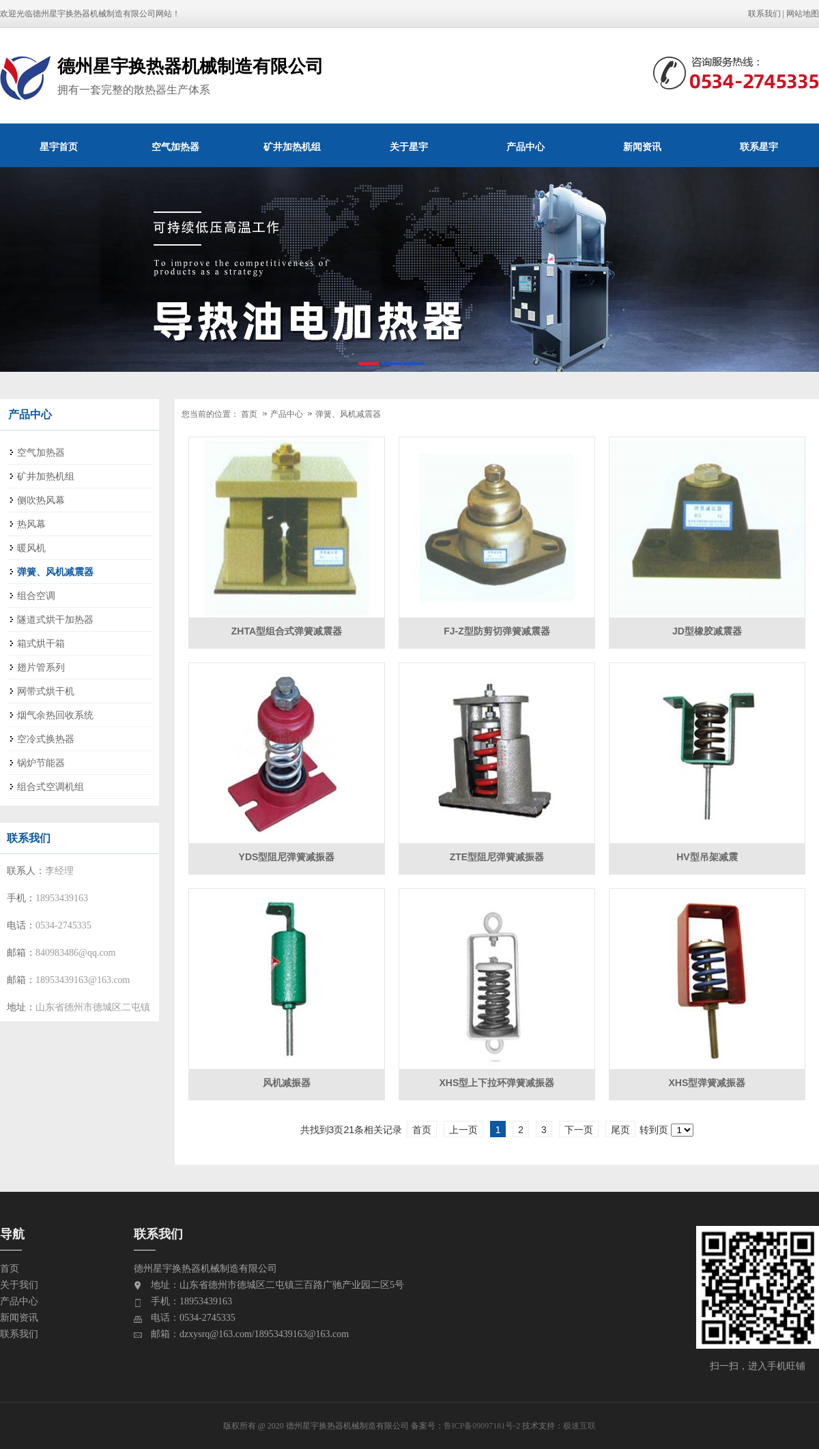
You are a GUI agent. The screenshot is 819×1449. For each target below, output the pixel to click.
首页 (249, 414)
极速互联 (579, 1426)
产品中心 (525, 146)
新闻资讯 (642, 146)
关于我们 (19, 1285)
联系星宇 (759, 146)
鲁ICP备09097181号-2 (482, 1426)
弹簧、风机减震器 (348, 414)
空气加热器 (175, 146)
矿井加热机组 (292, 146)
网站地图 (802, 13)
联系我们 (764, 13)
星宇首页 (59, 146)
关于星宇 (409, 146)
